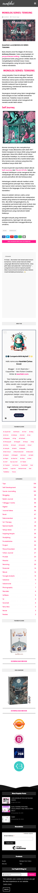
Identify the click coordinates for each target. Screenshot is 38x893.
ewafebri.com (22, 374)
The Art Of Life (21, 170)
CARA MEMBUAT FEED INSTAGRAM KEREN (22, 799)
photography (19, 587)
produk (19, 557)
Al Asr (29, 435)
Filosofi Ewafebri (19, 549)
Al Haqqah (17, 442)
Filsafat (19, 561)
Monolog (13, 230)
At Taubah (6, 465)
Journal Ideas (19, 511)
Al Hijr (32, 442)
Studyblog (19, 537)
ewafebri (6, 17)
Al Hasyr (25, 442)
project (19, 545)
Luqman (13, 468)
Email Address (9, 836)
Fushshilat (24, 465)
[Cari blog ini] (12, 875)
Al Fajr (14, 438)
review (19, 614)
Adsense (19, 580)
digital (19, 507)
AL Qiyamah (7, 432)
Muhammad (22, 468)
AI (19, 599)
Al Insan (13, 445)
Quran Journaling (19, 491)
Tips (19, 484)
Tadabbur (6, 472)
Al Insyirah (22, 445)
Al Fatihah (22, 438)
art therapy (19, 522)
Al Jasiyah (6, 448)
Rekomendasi (19, 518)
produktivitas (19, 541)
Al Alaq (31, 432)
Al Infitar (5, 445)
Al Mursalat (29, 452)
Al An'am (6, 435)
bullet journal (19, 499)
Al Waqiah (15, 455)
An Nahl (31, 455)
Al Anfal (22, 435)
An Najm (5, 458)
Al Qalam (6, 455)
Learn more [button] (7, 884)
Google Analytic (19, 576)
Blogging (19, 495)
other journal (19, 553)
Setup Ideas (19, 530)
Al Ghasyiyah (7, 442)
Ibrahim (5, 468)
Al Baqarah (6, 438)
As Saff (5, 462)
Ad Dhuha (16, 432)
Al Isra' (30, 445)
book (4, 230)
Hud (31, 465)
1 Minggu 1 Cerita (19, 503)
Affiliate (19, 595)
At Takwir (23, 462)
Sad (30, 468)
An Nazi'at (14, 458)
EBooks (4, 864)
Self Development (19, 487)
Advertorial (19, 584)
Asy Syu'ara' (14, 462)
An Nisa (22, 458)
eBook (19, 572)
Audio (4, 861)
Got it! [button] (6, 889)
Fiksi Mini (19, 591)
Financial (19, 568)
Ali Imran (23, 455)
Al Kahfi (14, 448)
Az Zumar (15, 465)
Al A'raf (24, 432)
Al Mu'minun (7, 452)
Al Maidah (22, 448)
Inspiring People (19, 534)
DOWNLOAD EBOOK (19, 661)
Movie (19, 611)
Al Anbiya (14, 435)
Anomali (19, 603)
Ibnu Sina (19, 607)
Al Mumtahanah (18, 452)
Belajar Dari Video (25, 861)
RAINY (13, 817)
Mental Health (19, 526)
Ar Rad (29, 458)
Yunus (14, 472)
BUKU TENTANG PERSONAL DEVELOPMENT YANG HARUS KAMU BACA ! (22, 809)
